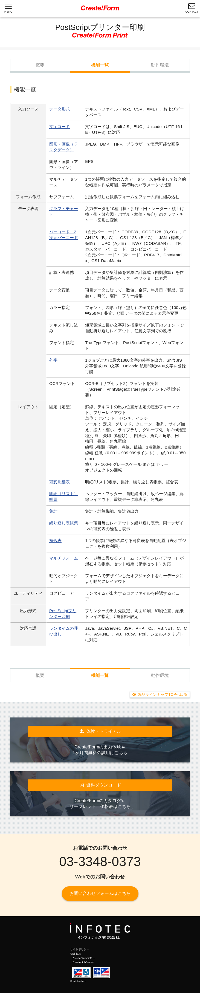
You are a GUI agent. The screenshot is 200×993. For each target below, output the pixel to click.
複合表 (55, 540)
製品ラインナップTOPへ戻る (163, 694)
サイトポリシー (79, 949)
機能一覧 (100, 65)
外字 (53, 360)
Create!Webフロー (84, 958)
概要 (40, 65)
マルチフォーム (63, 558)
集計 (53, 511)
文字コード (59, 126)
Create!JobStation (83, 962)
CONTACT (191, 7)
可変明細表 (59, 482)
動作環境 (160, 65)
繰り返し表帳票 (63, 523)
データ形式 (59, 109)
